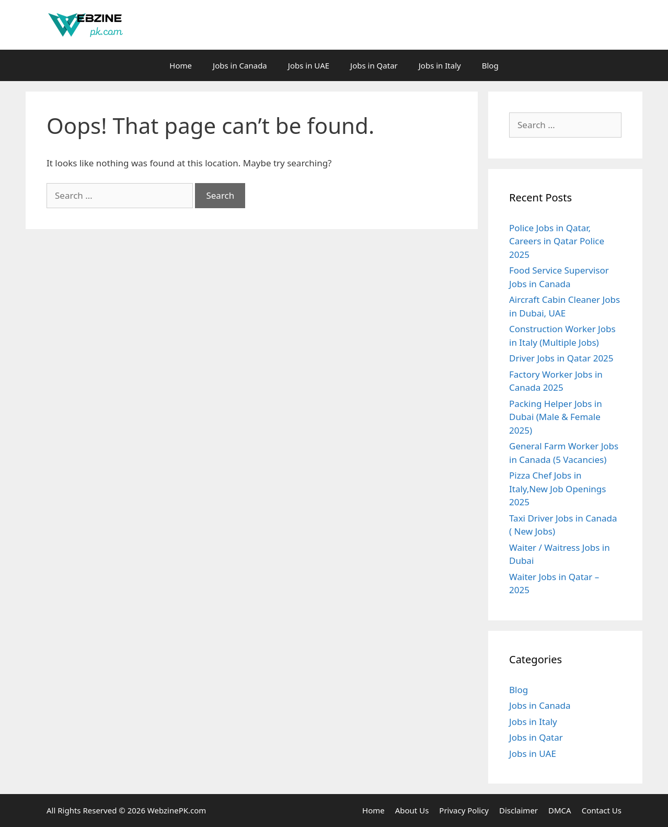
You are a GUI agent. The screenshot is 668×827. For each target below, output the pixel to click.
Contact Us (601, 810)
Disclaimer (518, 810)
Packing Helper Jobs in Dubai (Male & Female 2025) (555, 417)
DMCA (559, 810)
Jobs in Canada (240, 65)
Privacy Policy (464, 810)
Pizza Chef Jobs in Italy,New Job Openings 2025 (557, 488)
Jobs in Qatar (374, 65)
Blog (490, 65)
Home (180, 65)
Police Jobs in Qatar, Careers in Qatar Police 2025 (556, 241)
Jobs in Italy (440, 65)
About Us (412, 810)
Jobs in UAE (308, 65)
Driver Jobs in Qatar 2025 (561, 358)
